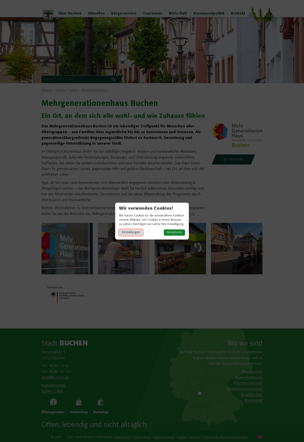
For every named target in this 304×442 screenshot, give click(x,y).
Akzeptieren (174, 232)
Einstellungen (131, 232)
